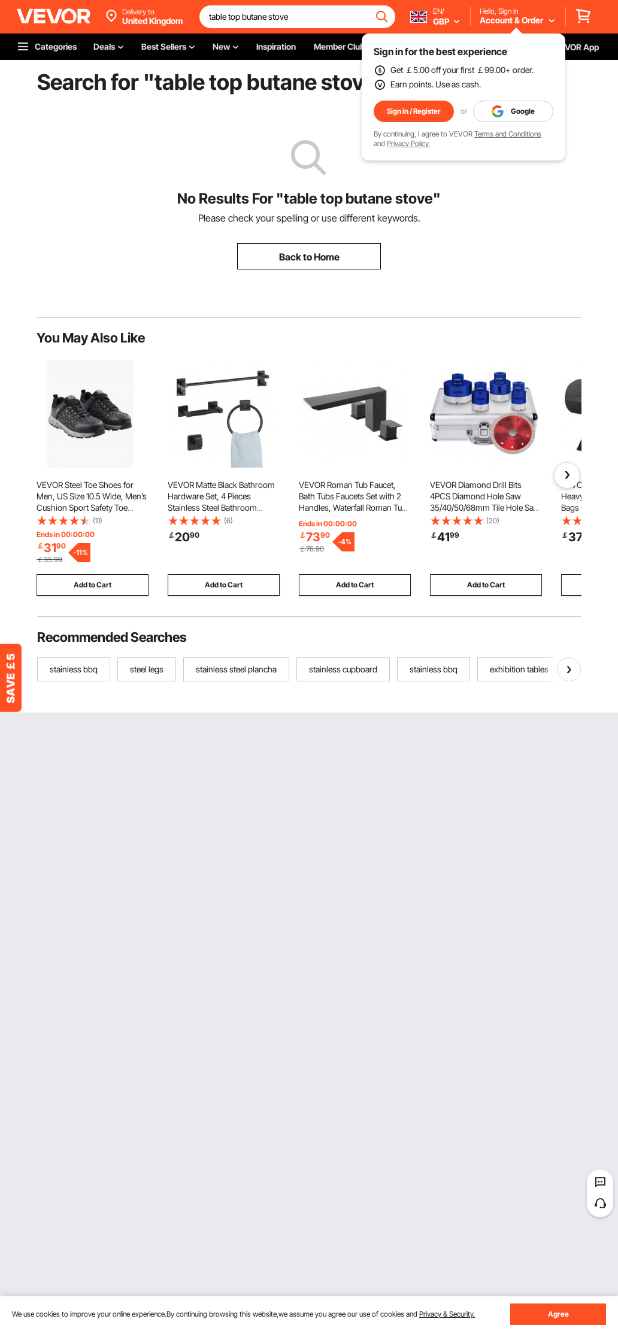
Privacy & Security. (447, 1313)
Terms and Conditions (507, 133)
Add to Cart (92, 584)
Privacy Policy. (408, 143)
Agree (558, 1313)
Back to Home (309, 257)
